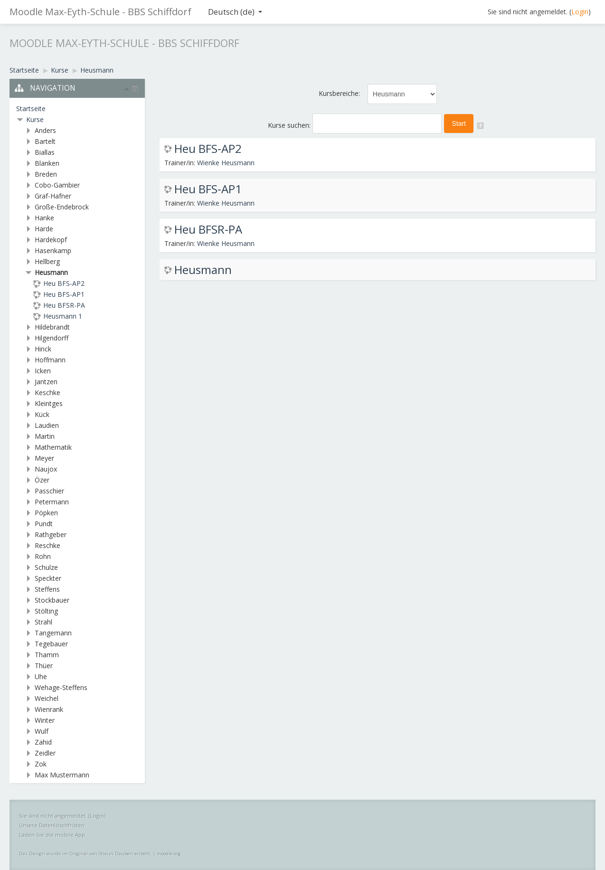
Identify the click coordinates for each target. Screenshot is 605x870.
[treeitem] (77, 108)
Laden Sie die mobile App (52, 834)
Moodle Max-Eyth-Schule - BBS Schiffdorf (100, 11)
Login (579, 11)
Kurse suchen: (290, 125)
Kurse (35, 119)
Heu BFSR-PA (208, 229)
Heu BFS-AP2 (208, 148)
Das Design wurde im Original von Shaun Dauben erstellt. (85, 854)
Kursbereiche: (339, 93)
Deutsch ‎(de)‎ (235, 11)
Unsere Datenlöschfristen (52, 825)
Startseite (31, 108)
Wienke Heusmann (226, 162)
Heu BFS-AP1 (208, 189)
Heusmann (203, 269)
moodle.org (169, 854)
